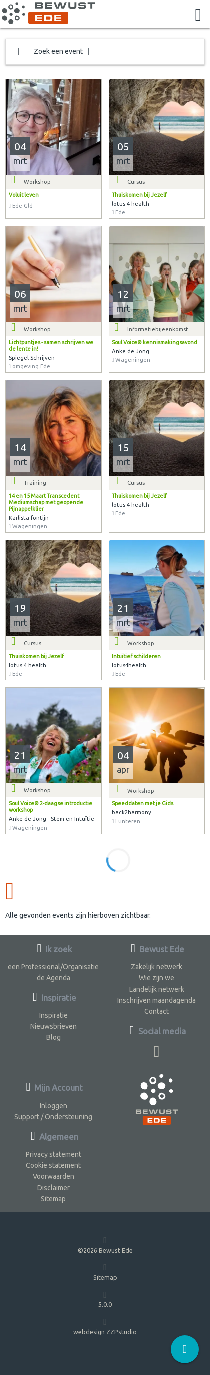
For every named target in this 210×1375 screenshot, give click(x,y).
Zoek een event (55, 51)
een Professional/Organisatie (53, 967)
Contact (156, 1011)
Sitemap (53, 1199)
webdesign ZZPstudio (105, 1326)
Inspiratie (53, 1015)
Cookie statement (53, 1165)
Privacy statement (53, 1154)
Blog (53, 1037)
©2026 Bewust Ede (105, 1244)
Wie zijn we (156, 978)
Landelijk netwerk (156, 989)
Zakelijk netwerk (156, 967)
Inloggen (53, 1106)
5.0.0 (105, 1299)
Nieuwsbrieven (53, 1026)
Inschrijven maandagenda (156, 1000)
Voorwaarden (53, 1176)
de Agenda (53, 978)
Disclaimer (53, 1188)
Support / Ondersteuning (53, 1117)
